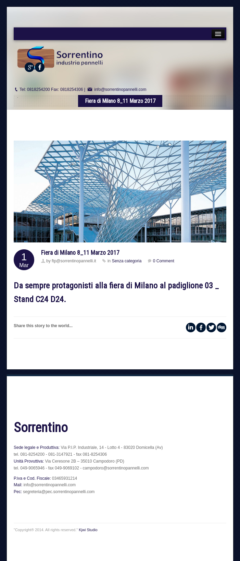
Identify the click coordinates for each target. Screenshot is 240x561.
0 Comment (163, 261)
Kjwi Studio (88, 530)
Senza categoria (127, 261)
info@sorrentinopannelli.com (120, 89)
